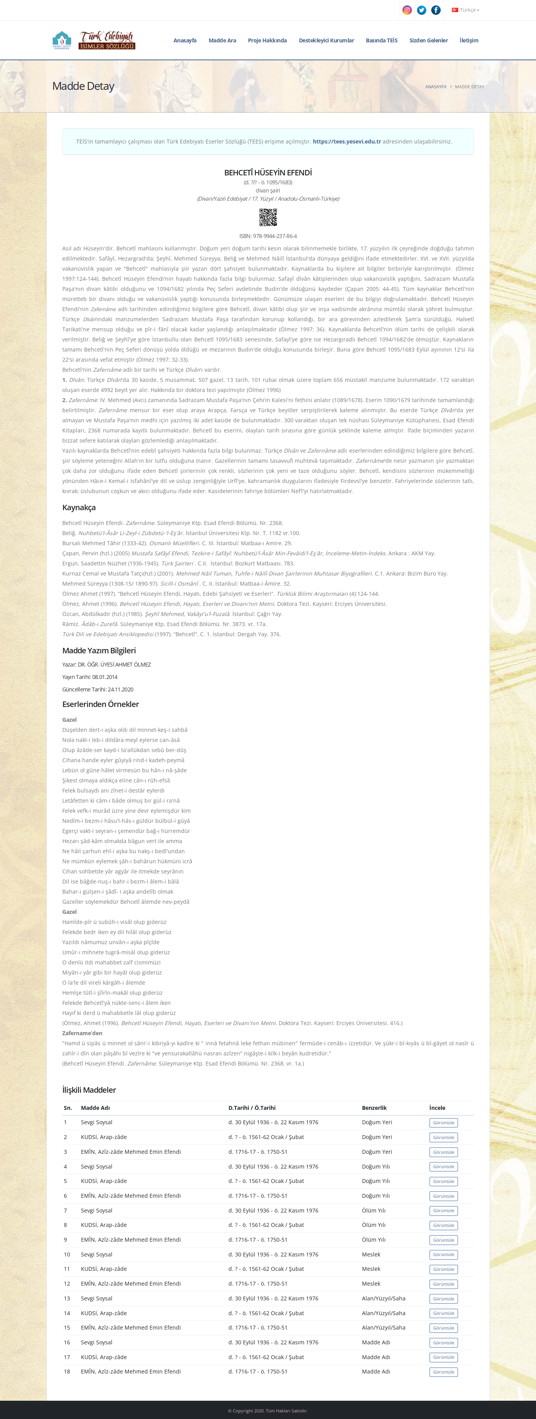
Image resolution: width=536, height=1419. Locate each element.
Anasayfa (185, 40)
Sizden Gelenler (428, 40)
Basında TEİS (381, 40)
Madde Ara (222, 40)
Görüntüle (443, 1122)
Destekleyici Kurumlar (326, 40)
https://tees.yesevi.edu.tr (347, 141)
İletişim (469, 40)
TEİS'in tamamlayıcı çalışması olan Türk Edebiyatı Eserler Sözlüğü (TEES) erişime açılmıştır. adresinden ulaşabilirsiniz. (264, 141)
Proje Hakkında (267, 40)
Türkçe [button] (465, 10)
